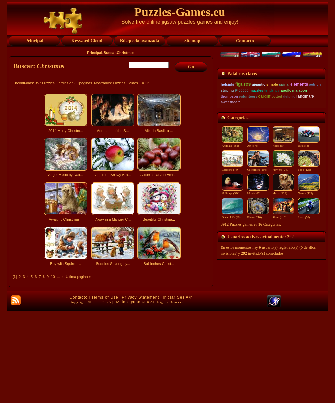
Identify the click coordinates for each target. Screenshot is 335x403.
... (58, 277)
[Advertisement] (111, 325)
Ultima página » (78, 277)
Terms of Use (104, 389)
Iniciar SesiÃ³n (178, 389)
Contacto (78, 389)
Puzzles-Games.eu (179, 12)
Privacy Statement (140, 389)
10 (53, 277)
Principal (94, 53)
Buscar (109, 53)
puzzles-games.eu (130, 393)
